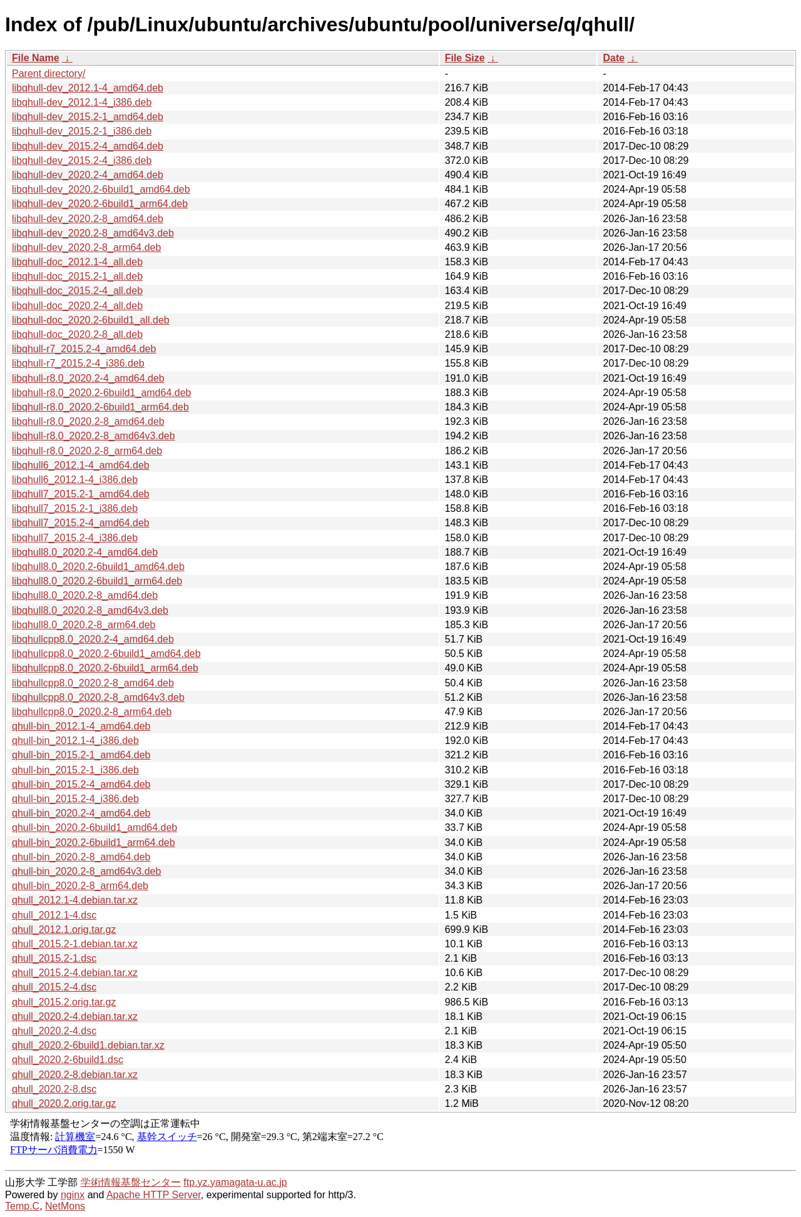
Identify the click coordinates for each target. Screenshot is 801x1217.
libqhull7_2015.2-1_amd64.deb (81, 494)
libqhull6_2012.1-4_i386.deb (75, 479)
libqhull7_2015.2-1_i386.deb (75, 508)
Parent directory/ (48, 73)
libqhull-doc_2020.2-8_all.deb (77, 334)
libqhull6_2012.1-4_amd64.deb (81, 465)
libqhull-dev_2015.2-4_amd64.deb (87, 146)
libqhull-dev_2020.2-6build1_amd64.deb (101, 189)
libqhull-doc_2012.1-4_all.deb (77, 262)
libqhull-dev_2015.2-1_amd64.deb (87, 116)
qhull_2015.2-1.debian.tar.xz (75, 944)
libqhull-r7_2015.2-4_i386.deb (78, 363)
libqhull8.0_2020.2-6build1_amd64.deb (98, 566)
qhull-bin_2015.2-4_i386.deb (75, 798)
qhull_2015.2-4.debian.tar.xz (75, 972)
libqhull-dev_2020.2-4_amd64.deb (87, 175)
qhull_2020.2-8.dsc (54, 1089)
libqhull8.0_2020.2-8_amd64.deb (85, 595)
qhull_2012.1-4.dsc (54, 915)
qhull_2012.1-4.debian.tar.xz (75, 900)
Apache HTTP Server (153, 1194)
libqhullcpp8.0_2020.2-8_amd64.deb (93, 683)
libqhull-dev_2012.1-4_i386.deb (81, 102)
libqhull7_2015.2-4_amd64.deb (81, 522)
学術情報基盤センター (131, 1182)
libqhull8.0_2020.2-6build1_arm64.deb (97, 581)
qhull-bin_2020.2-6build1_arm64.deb (93, 842)
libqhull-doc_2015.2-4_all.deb (77, 290)
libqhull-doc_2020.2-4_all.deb (77, 305)
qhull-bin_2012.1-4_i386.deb (75, 740)
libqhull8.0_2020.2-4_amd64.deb (85, 552)
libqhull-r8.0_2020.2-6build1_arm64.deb (100, 407)
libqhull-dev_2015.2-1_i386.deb (81, 131)
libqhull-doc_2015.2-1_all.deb (77, 276)
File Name (35, 58)
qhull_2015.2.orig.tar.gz (64, 1002)
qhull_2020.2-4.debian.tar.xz (75, 1016)
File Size (465, 58)
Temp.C (22, 1206)
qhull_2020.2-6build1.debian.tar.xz (88, 1045)
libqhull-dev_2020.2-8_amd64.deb (87, 218)
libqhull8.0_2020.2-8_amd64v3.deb (90, 610)
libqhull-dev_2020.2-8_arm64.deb (86, 247)
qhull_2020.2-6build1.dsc (67, 1059)
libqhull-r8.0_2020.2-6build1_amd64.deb (101, 392)
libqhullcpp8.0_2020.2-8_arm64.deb (91, 711)
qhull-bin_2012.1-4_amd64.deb (81, 726)
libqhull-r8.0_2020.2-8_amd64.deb (88, 421)
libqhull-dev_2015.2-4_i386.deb (81, 160)
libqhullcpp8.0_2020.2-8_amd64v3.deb (98, 697)
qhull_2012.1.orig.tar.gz (64, 929)
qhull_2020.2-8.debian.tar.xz (75, 1074)
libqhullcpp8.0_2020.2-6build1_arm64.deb (105, 668)
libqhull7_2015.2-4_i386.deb (75, 537)
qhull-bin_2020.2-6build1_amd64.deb (94, 827)
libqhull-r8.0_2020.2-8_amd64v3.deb (93, 435)
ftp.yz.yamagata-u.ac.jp (235, 1182)
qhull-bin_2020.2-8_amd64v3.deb (86, 871)
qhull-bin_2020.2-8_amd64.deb (81, 857)
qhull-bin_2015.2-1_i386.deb (75, 770)
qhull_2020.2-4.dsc (54, 1031)
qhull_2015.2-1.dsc (54, 958)
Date (614, 58)
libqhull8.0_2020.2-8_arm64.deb (84, 624)
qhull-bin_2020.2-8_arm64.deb (80, 885)
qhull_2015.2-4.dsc (54, 987)
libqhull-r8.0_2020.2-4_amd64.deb (88, 378)
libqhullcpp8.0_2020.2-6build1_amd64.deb (106, 653)
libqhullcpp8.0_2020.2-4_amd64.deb (93, 639)
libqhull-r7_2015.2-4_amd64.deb (84, 349)
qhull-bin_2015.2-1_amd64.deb (81, 755)
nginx (72, 1194)
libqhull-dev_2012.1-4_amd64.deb (87, 88)
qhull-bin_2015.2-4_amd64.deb (81, 784)
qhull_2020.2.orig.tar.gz (64, 1103)
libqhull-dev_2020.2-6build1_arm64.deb (100, 203)
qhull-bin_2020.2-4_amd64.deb (81, 813)
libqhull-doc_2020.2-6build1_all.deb (91, 320)
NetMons (65, 1206)
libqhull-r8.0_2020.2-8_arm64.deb (87, 451)
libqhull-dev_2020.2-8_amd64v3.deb (93, 233)
